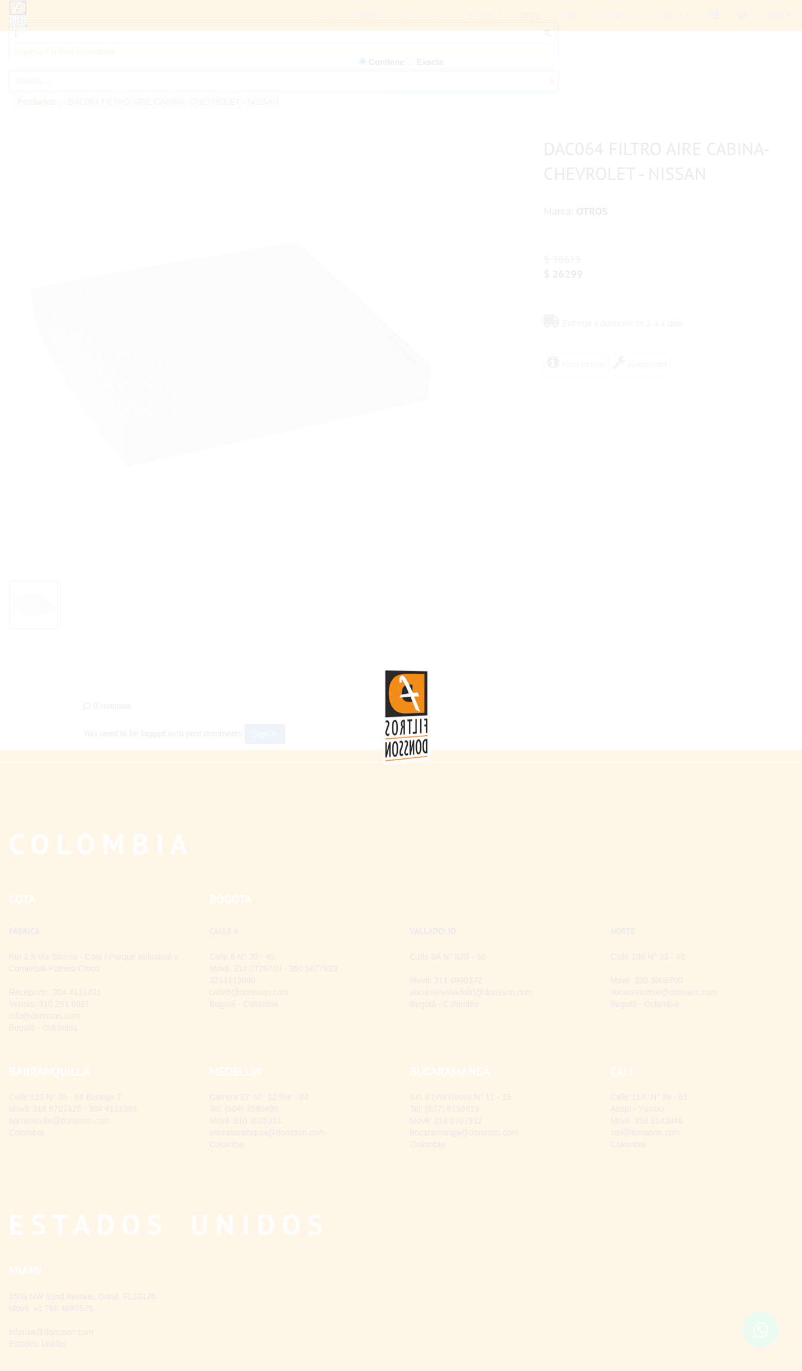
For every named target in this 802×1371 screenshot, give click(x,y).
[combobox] (283, 99)
